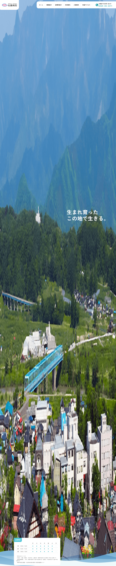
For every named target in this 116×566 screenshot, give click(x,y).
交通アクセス (86, 5)
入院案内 (76, 5)
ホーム (41, 5)
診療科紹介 (58, 5)
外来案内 (67, 5)
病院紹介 (49, 5)
